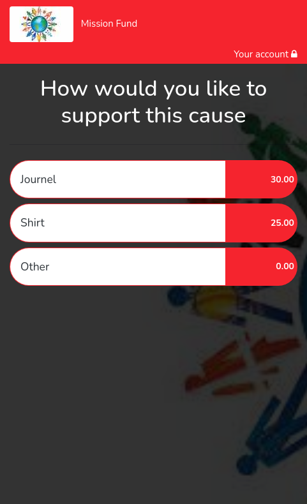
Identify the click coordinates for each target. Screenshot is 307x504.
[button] (153, 179)
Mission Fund (109, 23)
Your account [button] (265, 54)
